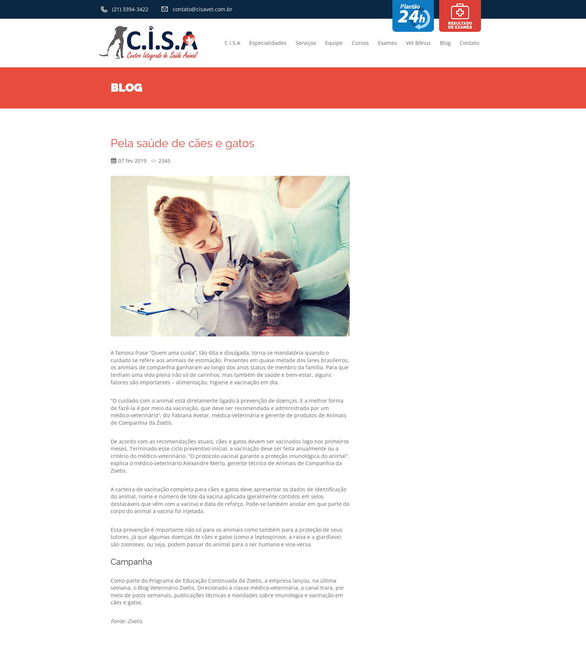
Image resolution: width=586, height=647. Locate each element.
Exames (387, 42)
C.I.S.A (232, 42)
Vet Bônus (418, 42)
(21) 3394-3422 (130, 9)
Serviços (306, 42)
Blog (445, 42)
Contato (469, 42)
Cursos (360, 42)
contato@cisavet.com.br (202, 9)
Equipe (334, 42)
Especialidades (268, 42)
